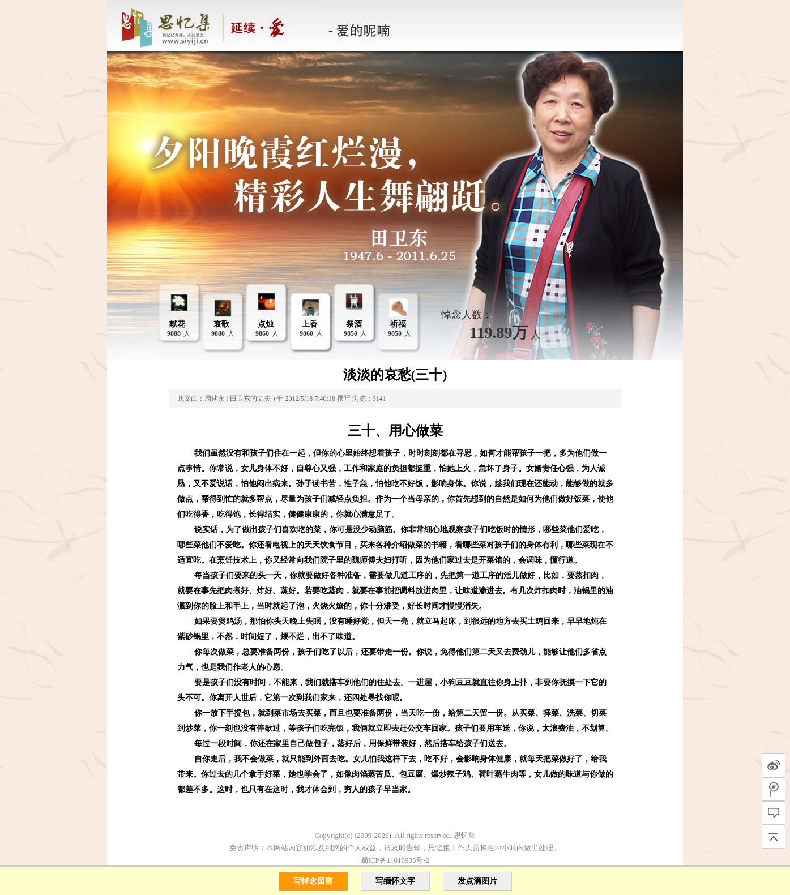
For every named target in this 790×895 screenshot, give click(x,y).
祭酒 (354, 324)
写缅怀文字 (395, 881)
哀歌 (221, 324)
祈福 (398, 324)
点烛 (266, 324)
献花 (177, 324)
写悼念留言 (313, 881)
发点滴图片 (477, 881)
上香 (310, 324)
